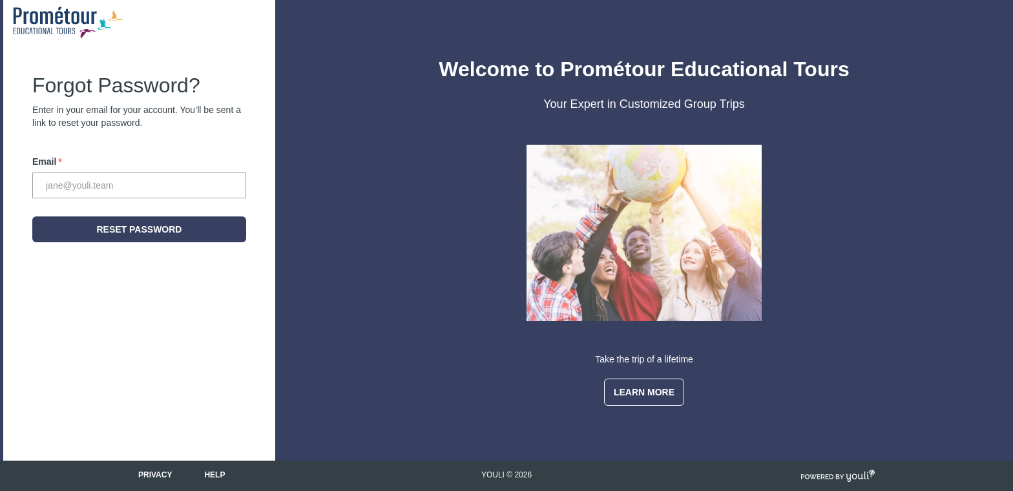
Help (214, 474)
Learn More (644, 392)
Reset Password (139, 229)
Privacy (155, 474)
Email (47, 161)
